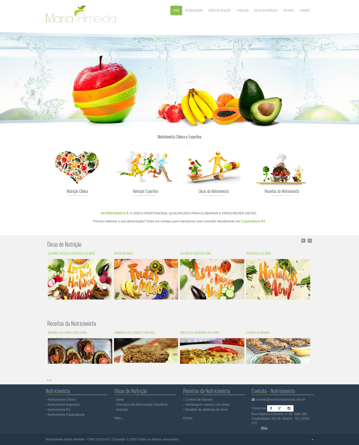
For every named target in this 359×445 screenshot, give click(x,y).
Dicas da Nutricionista (214, 191)
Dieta (120, 399)
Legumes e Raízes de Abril (196, 253)
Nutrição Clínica (77, 191)
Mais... (119, 418)
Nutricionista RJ (59, 409)
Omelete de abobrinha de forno (199, 332)
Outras (188, 418)
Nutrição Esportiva (145, 191)
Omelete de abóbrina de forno (206, 409)
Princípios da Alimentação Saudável (141, 404)
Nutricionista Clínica (62, 399)
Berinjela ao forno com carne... (68, 332)
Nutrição (122, 409)
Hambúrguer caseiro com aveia (134, 332)
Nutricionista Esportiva (63, 404)
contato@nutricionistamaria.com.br (280, 399)
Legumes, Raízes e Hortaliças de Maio (71, 253)
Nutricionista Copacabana (66, 414)
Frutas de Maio (123, 253)
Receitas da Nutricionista (281, 191)
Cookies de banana (258, 332)
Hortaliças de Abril (258, 253)
